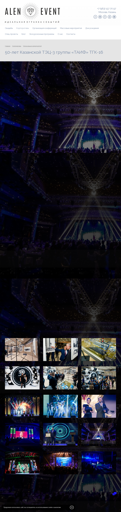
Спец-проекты (11, 34)
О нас (60, 34)
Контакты (70, 34)
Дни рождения (92, 28)
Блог (24, 34)
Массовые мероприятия (71, 28)
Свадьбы (9, 28)
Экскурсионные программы (41, 34)
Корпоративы (22, 28)
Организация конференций (44, 28)
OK (72, 507)
